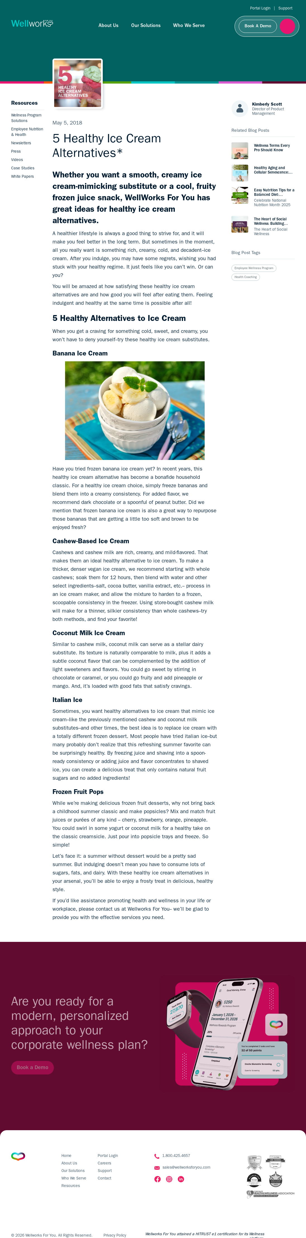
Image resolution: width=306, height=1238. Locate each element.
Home (66, 1156)
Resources (70, 1186)
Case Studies (22, 168)
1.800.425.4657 (176, 1156)
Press (16, 152)
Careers (104, 1164)
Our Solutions (146, 26)
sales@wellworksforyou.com (186, 1168)
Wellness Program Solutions (26, 118)
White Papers (22, 177)
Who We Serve (189, 26)
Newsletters (21, 143)
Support (285, 9)
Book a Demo (32, 1073)
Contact (104, 1179)
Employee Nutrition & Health (27, 132)
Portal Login (260, 9)
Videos (17, 160)
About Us (108, 26)
